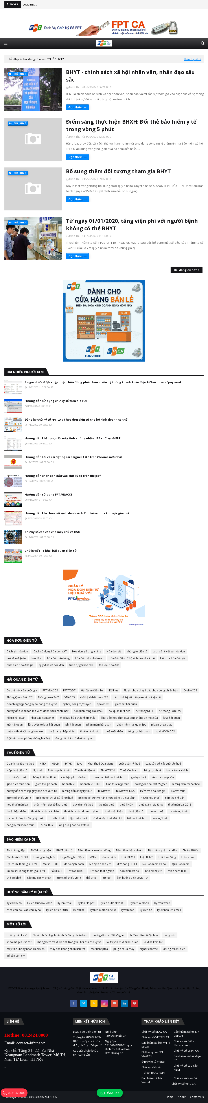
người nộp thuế (150, 798)
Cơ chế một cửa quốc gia (22, 690)
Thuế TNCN (108, 770)
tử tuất (107, 878)
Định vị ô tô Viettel (153, 1062)
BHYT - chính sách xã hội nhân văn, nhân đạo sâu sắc (130, 75)
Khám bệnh (109, 857)
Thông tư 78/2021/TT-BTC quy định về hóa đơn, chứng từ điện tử (87, 1041)
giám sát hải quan (126, 704)
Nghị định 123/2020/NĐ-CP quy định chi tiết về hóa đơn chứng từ (118, 1047)
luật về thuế (178, 791)
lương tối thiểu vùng (19, 798)
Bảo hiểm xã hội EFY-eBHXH (187, 1034)
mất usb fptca (99, 949)
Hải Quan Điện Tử (92, 690)
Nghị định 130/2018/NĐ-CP (115, 1034)
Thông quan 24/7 (48, 697)
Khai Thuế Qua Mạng (100, 763)
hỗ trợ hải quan (16, 718)
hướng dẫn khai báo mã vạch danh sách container (37, 711)
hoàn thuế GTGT (90, 784)
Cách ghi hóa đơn (17, 651)
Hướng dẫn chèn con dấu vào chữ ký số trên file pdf (63, 476)
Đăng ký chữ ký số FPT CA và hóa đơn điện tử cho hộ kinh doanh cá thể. (76, 420)
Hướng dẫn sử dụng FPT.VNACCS (48, 494)
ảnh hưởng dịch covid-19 (132, 878)
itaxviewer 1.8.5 (125, 791)
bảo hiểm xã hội (130, 871)
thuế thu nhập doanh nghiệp (81, 811)
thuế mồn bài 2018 (179, 804)
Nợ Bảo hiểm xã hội (154, 864)
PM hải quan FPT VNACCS (152, 1054)
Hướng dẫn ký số (17, 935)
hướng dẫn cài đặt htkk (186, 784)
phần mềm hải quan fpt (131, 724)
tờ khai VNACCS (165, 731)
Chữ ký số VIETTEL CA (155, 1037)
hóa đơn (36, 658)
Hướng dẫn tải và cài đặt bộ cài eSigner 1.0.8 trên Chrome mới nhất (74, 457)
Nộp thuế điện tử (17, 770)
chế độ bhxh (14, 878)
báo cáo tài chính (177, 770)
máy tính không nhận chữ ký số (25, 949)
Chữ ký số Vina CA (183, 1084)
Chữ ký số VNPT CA (186, 1051)
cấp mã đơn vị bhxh (39, 878)
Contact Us (197, 1097)
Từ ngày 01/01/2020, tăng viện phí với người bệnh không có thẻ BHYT (132, 224)
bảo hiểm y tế (153, 871)
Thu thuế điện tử (85, 770)
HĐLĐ (55, 763)
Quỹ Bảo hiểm (181, 864)
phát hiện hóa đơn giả (20, 665)
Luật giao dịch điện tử (87, 1032)
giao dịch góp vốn (163, 777)
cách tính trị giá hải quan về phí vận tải (137, 697)
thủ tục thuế (156, 811)
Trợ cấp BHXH (76, 871)
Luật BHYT (146, 857)
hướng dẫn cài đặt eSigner (151, 784)
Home (169, 1097)
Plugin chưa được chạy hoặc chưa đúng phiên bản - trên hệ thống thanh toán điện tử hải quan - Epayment (103, 382)
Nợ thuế (37, 770)
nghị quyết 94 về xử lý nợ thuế (54, 798)
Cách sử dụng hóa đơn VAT (50, 651)
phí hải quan (73, 724)
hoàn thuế (68, 784)
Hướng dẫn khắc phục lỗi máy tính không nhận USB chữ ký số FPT (73, 438)
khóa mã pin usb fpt (19, 942)
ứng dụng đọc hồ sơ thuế (74, 825)
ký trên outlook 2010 (103, 910)
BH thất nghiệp (16, 850)
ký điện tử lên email (169, 910)
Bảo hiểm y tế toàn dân (162, 850)
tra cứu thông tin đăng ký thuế (25, 818)
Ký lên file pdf (86, 903)
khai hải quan (171, 718)
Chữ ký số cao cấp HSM (186, 1067)
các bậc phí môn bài (73, 777)
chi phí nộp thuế (16, 777)
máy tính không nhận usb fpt (67, 949)
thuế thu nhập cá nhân (45, 811)
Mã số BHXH (50, 864)
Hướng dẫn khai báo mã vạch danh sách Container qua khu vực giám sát (78, 513)
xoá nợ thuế (160, 818)
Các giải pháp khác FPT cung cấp (85, 1053)
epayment (103, 704)
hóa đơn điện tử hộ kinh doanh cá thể (132, 658)
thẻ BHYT (92, 878)
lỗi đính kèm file (153, 942)
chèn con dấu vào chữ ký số (24, 910)
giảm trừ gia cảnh (46, 784)
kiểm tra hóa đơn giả (173, 658)
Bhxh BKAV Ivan (154, 1073)
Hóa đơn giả (114, 651)
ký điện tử (146, 910)
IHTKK (68, 763)
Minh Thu (74, 87)
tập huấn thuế (78, 818)
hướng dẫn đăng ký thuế (77, 791)
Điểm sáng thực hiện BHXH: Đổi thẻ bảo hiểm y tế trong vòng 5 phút (131, 125)
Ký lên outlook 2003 (112, 903)
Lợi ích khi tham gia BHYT (22, 864)
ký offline (79, 910)
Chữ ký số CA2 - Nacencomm (184, 1043)
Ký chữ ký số (14, 903)
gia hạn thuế (138, 777)
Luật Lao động (167, 857)
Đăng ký (109, 1093)
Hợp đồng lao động (72, 857)
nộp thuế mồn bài (17, 804)
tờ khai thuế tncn (137, 818)
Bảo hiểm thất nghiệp (129, 850)
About (182, 1097)
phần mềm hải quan (98, 724)
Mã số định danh (74, 864)
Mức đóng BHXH (127, 864)
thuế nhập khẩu (89, 731)
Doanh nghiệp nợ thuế (20, 763)
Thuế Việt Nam (129, 770)
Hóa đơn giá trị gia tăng (86, 651)
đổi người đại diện (174, 949)
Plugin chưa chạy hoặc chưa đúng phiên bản (151, 690)
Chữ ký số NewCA (185, 1078)
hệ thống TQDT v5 (170, 711)
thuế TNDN (126, 804)
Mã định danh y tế (100, 864)
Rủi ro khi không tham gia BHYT (26, 871)
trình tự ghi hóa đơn (81, 665)
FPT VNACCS (50, 690)
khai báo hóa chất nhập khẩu (78, 718)
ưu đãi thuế (47, 825)
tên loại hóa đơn (109, 665)
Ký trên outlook (139, 903)
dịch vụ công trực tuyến (77, 704)
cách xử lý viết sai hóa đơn (169, 651)
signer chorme (149, 949)
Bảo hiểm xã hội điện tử (187, 1058)
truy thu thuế (56, 818)
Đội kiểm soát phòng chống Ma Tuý (28, 738)
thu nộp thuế (106, 804)
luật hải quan (15, 724)
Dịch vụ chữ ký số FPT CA (41, 1097)
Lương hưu (188, 857)
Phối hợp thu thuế (59, 770)
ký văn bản (127, 910)
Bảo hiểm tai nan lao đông (94, 850)
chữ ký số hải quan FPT (94, 697)
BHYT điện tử (64, 850)
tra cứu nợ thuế (178, 811)
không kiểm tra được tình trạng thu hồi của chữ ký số (69, 942)
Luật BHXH (128, 857)
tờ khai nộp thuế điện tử (107, 818)
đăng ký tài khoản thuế (20, 825)
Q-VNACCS (190, 690)
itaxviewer (104, 791)
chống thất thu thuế (44, 777)
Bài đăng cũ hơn (185, 270)
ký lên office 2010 (57, 910)
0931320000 (14, 1093)
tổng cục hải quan (139, 731)
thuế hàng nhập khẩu (62, 731)
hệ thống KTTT (144, 711)
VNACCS (69, 697)
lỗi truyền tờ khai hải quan (44, 724)
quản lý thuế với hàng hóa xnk (25, 731)
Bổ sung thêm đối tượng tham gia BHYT (118, 171)
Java (79, 763)
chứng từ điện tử (137, 651)
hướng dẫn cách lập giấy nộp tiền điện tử (32, 791)
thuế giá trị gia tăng (151, 804)
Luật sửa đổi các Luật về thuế (163, 763)
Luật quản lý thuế (129, 763)
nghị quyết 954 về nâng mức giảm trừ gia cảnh (106, 798)
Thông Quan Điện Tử (19, 697)
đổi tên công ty (16, 956)
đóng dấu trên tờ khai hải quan (74, 738)
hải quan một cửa (119, 711)
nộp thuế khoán (174, 798)
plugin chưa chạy (161, 724)
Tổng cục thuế (152, 770)
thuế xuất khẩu (114, 731)
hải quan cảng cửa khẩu (88, 711)
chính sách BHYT (178, 871)
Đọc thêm (75, 107)
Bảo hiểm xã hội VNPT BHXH (156, 1045)
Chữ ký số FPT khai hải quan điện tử (51, 551)
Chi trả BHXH (190, 850)
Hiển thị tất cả (192, 59)
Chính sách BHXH (17, 857)
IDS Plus (113, 690)
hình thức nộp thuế (117, 784)
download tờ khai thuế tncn (108, 777)
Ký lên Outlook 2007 (39, 903)
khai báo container (42, 718)
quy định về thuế (83, 804)
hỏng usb (169, 935)
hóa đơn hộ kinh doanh (89, 658)
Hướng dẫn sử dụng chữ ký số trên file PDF (56, 401)
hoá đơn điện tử (16, 658)
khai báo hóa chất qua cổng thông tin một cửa (129, 718)
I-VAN (93, 857)
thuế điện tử (136, 811)
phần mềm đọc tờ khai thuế (50, 804)
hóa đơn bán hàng (58, 658)
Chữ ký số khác (152, 1067)
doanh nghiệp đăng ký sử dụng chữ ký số (32, 704)
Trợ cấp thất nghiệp (102, 871)
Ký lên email (64, 903)
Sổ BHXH (56, 871)
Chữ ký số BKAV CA (154, 1032)
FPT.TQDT (69, 690)
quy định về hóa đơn (51, 665)
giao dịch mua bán (18, 784)
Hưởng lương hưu (44, 857)
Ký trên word (162, 903)
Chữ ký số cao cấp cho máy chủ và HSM (53, 532)
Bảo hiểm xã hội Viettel (152, 1080)
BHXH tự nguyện (41, 850)
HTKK (43, 763)
